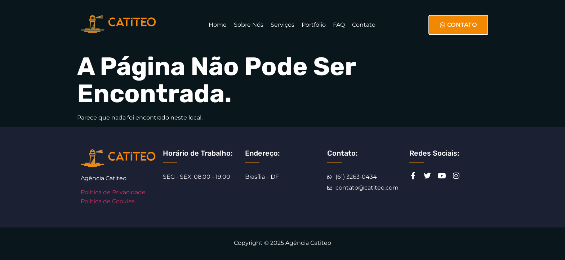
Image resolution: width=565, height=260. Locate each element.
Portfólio (314, 24)
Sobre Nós (248, 24)
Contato (363, 24)
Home (218, 24)
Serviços (282, 24)
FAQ (339, 24)
